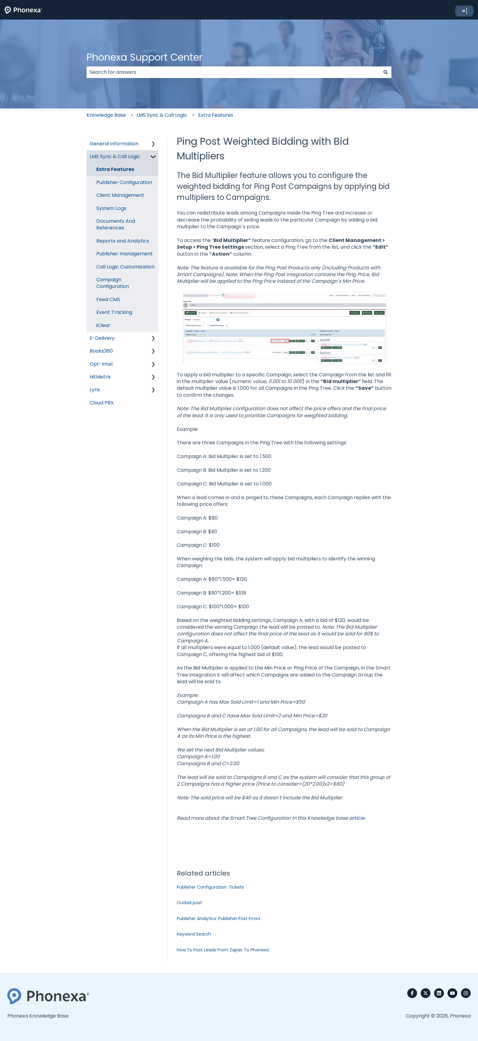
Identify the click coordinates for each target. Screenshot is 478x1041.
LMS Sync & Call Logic (162, 115)
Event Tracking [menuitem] (114, 312)
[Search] (385, 72)
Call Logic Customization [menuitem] (125, 266)
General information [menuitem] (114, 143)
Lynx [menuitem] (95, 389)
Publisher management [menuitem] (124, 253)
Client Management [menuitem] (120, 195)
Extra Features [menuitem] (115, 169)
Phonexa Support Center (144, 57)
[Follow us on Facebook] (412, 993)
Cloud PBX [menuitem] (102, 402)
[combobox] (233, 72)
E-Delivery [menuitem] (102, 338)
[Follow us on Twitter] (425, 993)
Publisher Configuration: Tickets (210, 887)
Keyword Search (194, 934)
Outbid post (189, 903)
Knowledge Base (106, 115)
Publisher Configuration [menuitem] (124, 182)
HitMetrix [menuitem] (100, 376)
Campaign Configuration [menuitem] (112, 283)
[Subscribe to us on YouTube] (452, 993)
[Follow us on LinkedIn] (439, 993)
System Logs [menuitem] (111, 208)
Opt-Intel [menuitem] (101, 364)
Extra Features (215, 115)
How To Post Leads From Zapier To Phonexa (223, 950)
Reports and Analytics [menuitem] (122, 240)
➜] (464, 10)
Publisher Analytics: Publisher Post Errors (218, 918)
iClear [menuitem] (103, 325)
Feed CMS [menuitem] (108, 299)
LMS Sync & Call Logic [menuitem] (115, 156)
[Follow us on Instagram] (466, 993)
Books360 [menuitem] (101, 350)
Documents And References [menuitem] (115, 224)
